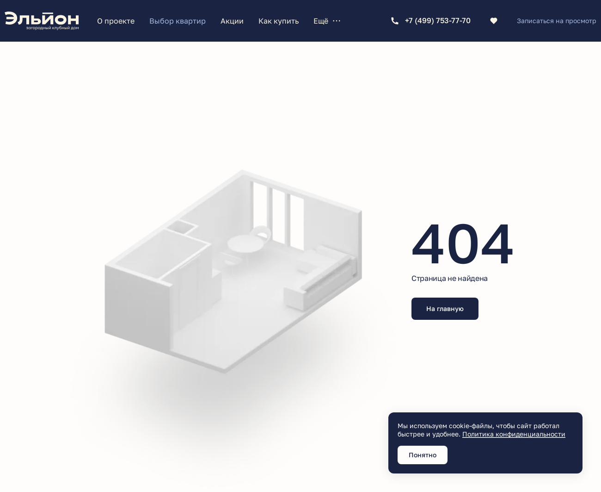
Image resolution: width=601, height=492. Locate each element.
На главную (445, 308)
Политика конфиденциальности (513, 434)
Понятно (422, 455)
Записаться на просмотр (556, 21)
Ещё (327, 20)
